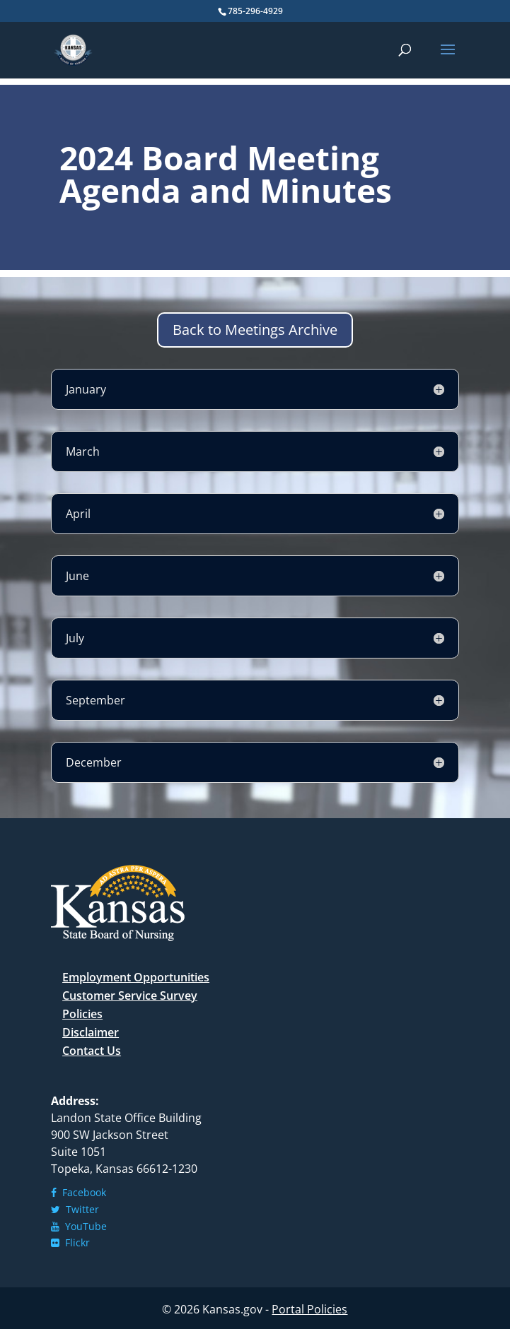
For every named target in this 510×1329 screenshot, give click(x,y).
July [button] (75, 638)
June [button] (77, 575)
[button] (447, 58)
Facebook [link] (78, 1192)
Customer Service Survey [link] (129, 995)
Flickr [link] (70, 1242)
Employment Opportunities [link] (135, 977)
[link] (73, 49)
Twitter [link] (75, 1209)
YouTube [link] (79, 1226)
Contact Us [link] (91, 1050)
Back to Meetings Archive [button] (255, 329)
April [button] (78, 513)
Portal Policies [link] (309, 1309)
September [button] (95, 700)
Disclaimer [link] (90, 1032)
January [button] (86, 389)
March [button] (83, 451)
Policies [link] (82, 1014)
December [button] (94, 762)
